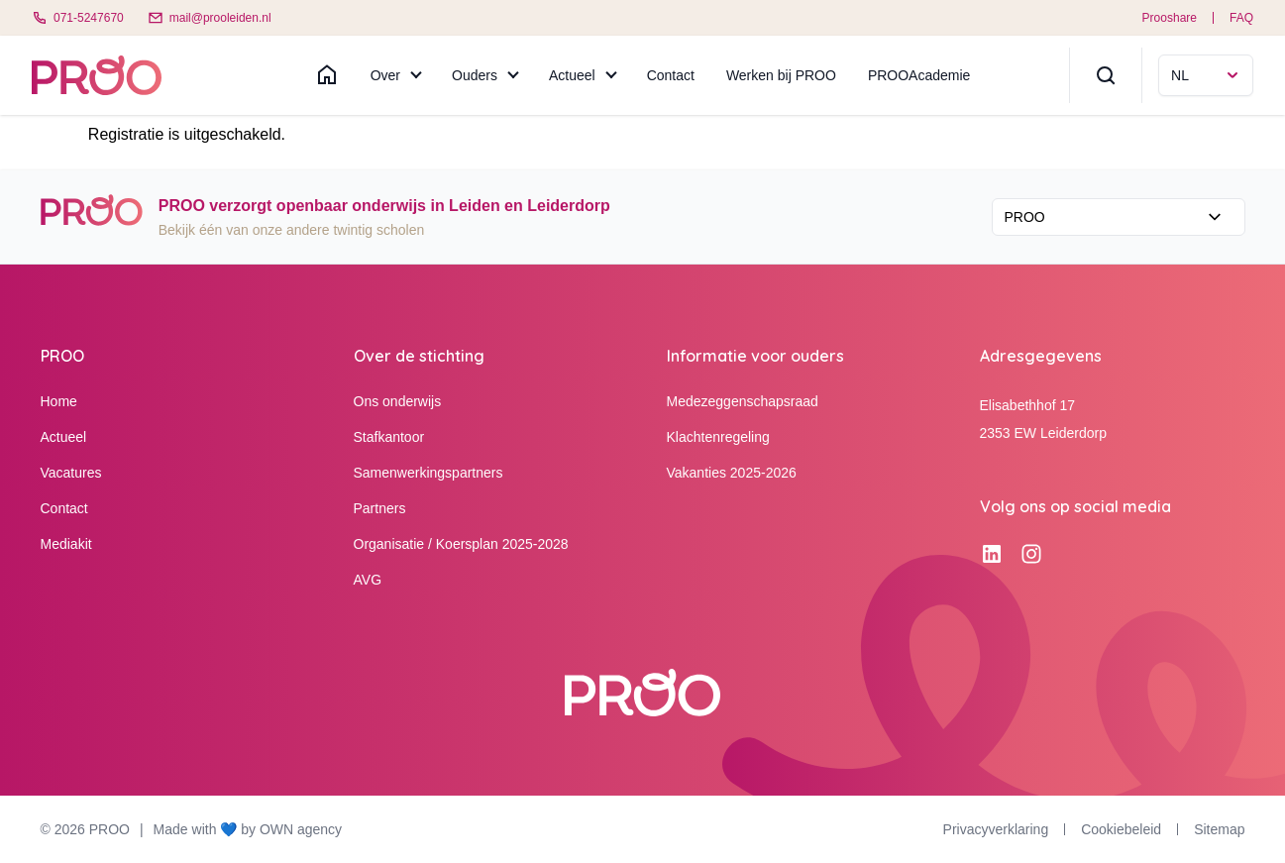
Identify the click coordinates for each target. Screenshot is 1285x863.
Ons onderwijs (398, 401)
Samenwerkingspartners (428, 473)
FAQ (1241, 18)
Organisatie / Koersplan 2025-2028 (461, 544)
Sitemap (1219, 829)
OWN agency (301, 829)
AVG (368, 580)
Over (385, 75)
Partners (380, 508)
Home (59, 401)
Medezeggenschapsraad (742, 401)
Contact (671, 75)
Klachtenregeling (718, 437)
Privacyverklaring (996, 829)
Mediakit (66, 544)
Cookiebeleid (1121, 829)
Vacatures (71, 473)
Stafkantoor (389, 437)
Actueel (572, 75)
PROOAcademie (919, 75)
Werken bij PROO (781, 75)
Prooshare (1169, 18)
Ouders (474, 75)
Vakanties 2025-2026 (732, 473)
